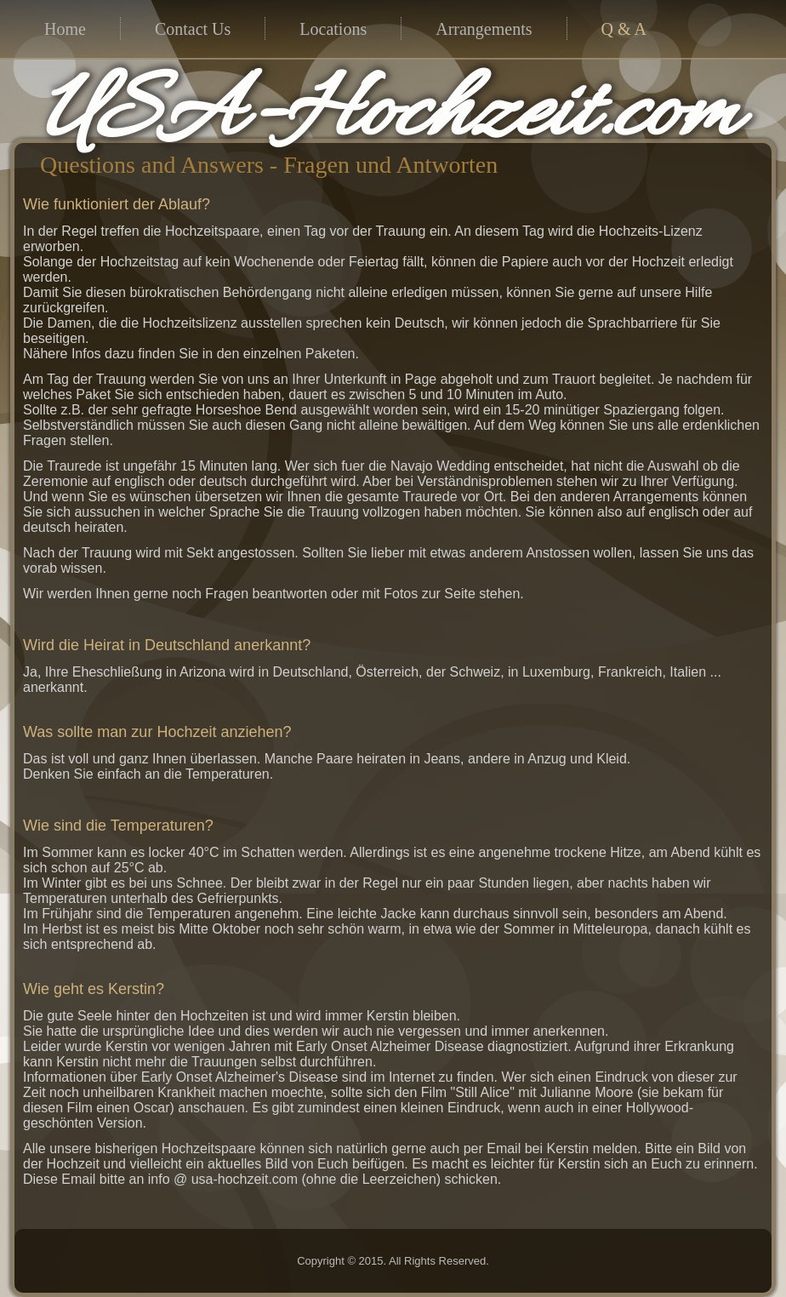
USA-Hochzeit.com (389, 116)
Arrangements (484, 29)
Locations (333, 29)
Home (65, 29)
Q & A (623, 29)
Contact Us (193, 29)
